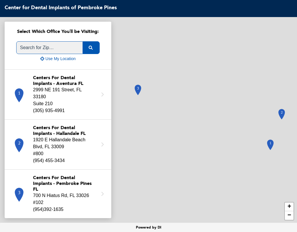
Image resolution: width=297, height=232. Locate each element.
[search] (91, 47)
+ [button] (289, 207)
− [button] (289, 215)
